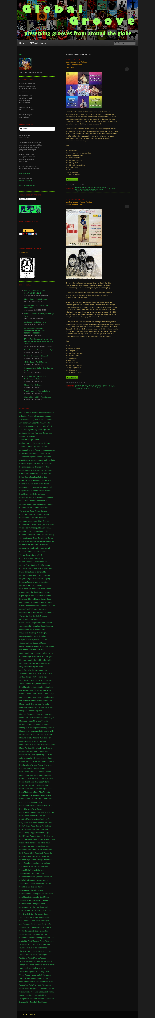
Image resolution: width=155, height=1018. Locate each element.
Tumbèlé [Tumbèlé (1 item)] (51, 965)
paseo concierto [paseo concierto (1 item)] (45, 775)
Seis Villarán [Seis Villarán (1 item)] (33, 900)
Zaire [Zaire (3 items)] (41, 992)
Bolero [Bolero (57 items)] (21, 477)
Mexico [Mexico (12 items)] (46, 731)
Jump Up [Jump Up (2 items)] (49, 680)
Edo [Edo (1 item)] (27, 592)
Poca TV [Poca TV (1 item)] (32, 799)
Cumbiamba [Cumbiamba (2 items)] (38, 558)
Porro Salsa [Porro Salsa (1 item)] (34, 816)
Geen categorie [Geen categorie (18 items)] (25, 619)
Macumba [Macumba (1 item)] (40, 697)
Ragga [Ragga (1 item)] (32, 833)
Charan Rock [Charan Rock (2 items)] (49, 524)
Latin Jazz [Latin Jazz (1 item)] (34, 690)
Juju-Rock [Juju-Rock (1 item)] (33, 680)
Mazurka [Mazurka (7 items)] (44, 707)
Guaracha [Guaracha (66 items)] (43, 640)
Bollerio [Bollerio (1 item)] (22, 484)
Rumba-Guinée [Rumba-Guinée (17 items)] (43, 856)
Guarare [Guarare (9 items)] (32, 650)
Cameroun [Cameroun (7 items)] (43, 504)
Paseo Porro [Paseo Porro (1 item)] (36, 778)
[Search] (125, 43)
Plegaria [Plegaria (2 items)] (32, 795)
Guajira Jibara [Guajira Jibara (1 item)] (24, 640)
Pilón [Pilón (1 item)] (41, 792)
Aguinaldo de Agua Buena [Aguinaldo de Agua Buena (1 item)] (29, 440)
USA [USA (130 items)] (43, 975)
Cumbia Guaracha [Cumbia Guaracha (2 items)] (26, 558)
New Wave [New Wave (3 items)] (23, 755)
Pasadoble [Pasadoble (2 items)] (35, 768)
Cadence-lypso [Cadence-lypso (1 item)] (41, 501)
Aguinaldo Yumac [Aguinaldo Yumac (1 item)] (41, 450)
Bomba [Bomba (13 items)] (46, 484)
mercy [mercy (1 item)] (51, 714)
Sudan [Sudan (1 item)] (37, 934)
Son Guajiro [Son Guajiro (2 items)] (33, 917)
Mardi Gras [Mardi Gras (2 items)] (30, 704)
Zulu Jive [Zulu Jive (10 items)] (37, 1002)
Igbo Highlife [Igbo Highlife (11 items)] (47, 660)
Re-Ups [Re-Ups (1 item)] (46, 833)
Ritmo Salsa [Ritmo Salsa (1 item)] (36, 850)
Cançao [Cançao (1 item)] (44, 511)
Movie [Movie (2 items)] (34, 741)
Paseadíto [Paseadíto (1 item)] (33, 772)
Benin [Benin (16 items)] (33, 470)
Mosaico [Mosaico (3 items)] (22, 741)
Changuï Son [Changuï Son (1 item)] (24, 524)
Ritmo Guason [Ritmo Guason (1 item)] (24, 846)
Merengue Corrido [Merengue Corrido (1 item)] (26, 724)
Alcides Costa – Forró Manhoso (35, 362)
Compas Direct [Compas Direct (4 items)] (31, 538)
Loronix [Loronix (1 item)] (45, 694)
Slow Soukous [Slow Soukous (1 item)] (24, 911)
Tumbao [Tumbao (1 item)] (38, 965)
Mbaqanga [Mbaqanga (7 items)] (23, 711)
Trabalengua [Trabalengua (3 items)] (42, 955)
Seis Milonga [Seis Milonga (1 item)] (44, 897)
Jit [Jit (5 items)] (47, 673)
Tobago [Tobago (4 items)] (45, 951)
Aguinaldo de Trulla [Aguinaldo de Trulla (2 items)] (43, 443)
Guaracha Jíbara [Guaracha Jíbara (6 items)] (25, 643)
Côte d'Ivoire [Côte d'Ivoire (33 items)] (31, 568)
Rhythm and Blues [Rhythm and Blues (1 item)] (41, 839)
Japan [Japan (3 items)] (41, 670)
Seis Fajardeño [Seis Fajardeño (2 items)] (37, 894)
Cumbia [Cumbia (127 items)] (29, 552)
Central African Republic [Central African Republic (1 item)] (28, 518)
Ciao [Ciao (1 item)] (46, 531)
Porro (77, 189)
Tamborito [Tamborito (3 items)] (23, 944)
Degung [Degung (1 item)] (47, 579)
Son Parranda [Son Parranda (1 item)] (36, 924)
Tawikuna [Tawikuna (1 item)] (22, 948)
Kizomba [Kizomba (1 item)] (46, 684)
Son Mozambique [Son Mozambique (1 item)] (42, 921)
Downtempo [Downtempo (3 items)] (39, 585)
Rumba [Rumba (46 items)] (34, 856)
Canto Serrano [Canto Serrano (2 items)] (35, 511)
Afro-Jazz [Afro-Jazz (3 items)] (32, 423)
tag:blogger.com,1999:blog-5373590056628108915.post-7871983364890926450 (35, 330)
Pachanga (97, 385)
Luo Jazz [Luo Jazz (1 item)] (32, 697)
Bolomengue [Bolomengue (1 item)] (38, 484)
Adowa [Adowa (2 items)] (36, 416)
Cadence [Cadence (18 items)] (32, 501)
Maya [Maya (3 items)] (38, 707)
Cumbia (84, 187)
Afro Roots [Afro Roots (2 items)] (23, 430)
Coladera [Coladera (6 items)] (22, 535)
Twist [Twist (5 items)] (44, 968)
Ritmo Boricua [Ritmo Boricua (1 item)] (35, 843)
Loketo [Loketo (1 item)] (39, 694)
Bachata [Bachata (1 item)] (51, 460)
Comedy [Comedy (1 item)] (51, 535)
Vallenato (93, 191)
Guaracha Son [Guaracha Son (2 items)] (39, 646)
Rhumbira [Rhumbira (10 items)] (30, 839)
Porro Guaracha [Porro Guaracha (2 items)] (38, 812)
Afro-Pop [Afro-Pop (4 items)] (33, 426)
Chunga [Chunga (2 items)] (35, 531)
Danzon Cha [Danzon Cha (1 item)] (41, 572)
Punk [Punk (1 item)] (50, 822)
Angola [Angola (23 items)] (31, 453)
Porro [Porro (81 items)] (25, 802)
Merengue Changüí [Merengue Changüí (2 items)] (40, 721)
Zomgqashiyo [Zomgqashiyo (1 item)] (24, 1002)
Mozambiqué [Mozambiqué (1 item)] (41, 741)
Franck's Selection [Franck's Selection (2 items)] (32, 609)
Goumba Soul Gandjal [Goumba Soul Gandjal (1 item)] (38, 626)
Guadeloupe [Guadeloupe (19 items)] (24, 629)
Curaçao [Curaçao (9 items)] (46, 565)
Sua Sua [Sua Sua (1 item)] (31, 934)
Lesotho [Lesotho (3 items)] (22, 694)
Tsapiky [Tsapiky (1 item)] (43, 961)
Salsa (81, 189)
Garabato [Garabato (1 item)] (36, 616)
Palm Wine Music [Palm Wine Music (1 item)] (39, 762)
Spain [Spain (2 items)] (37, 931)
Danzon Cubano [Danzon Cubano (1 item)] (25, 575)
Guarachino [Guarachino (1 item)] (23, 650)
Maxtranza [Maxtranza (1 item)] (32, 707)
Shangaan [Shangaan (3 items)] (36, 904)
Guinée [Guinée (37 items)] (44, 653)
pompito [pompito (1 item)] (45, 799)
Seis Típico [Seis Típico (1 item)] (23, 900)
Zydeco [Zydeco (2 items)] (44, 1002)
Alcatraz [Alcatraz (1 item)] (51, 450)
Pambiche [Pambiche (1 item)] (50, 762)
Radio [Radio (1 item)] (45, 829)
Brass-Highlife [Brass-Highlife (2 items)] (29, 494)
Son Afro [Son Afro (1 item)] (48, 911)
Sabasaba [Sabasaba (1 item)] (30, 863)
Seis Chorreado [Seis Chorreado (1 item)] (47, 883)
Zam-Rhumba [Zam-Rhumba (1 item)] (48, 992)
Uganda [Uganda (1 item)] (32, 972)
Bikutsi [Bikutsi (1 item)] (28, 474)
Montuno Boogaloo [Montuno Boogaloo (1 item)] (47, 734)
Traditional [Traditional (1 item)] (23, 958)
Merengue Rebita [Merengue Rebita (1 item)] (47, 728)
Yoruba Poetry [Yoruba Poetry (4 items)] (24, 992)
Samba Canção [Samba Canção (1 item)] (25, 873)
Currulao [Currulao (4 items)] (22, 568)
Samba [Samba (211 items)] (46, 867)
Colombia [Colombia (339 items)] (30, 535)
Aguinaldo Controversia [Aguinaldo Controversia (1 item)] (43, 433)
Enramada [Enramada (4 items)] (23, 599)
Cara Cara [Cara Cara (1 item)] (23, 514)
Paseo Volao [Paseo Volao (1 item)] (24, 785)
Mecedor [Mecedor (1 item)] (31, 711)
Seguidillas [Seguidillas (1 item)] (38, 877)
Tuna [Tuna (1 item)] (21, 968)
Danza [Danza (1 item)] (21, 572)
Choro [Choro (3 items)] (29, 531)
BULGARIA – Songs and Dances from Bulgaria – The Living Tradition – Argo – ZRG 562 (38, 341)
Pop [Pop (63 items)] (20, 802)
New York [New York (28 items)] (31, 755)
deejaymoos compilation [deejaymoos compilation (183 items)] (34, 579)
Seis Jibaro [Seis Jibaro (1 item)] (23, 897)
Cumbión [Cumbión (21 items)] (34, 565)
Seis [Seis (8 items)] (21, 880)
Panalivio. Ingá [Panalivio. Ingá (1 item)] (25, 765)
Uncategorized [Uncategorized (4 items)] (43, 972)
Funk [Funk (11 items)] (36, 613)
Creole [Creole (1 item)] (32, 548)
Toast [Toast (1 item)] (40, 951)
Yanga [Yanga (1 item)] (32, 988)
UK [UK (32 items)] (36, 972)
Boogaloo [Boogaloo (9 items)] (23, 491)
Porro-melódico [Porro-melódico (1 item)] (25, 806)
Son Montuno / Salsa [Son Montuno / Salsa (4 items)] (27, 921)
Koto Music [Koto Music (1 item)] (23, 687)
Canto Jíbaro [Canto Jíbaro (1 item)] (24, 511)
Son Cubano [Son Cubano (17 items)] (24, 917)
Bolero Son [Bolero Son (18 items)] (46, 480)
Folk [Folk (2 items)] (50, 602)
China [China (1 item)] (40, 528)
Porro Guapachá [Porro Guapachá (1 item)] (25, 812)
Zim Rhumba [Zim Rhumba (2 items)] (49, 999)
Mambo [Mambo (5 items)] (26, 701)
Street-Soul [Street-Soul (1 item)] (23, 934)
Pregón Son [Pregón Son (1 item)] (23, 822)
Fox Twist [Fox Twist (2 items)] (51, 606)
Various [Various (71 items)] (33, 978)
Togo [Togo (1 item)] (50, 951)
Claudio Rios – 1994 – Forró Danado (37, 397)
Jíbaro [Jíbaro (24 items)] (21, 684)
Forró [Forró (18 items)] (42, 606)
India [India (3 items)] (40, 663)
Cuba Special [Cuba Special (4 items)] (45, 548)
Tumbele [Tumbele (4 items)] (44, 965)
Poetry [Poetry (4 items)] (38, 799)
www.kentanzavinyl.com (27, 185)
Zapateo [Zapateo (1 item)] (36, 995)
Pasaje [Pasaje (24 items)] (42, 768)
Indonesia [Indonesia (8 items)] (46, 663)
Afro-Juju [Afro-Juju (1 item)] (39, 423)
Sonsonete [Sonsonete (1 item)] (23, 927)
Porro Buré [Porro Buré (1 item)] (48, 806)
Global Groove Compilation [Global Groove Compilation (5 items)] (29, 623)
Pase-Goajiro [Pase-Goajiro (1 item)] (24, 772)
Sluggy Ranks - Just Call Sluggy (35, 299)
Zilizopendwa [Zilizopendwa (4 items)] (24, 999)
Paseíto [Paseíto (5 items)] (32, 785)
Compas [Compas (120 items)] (22, 538)
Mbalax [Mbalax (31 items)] (50, 707)
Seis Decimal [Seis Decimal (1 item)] (38, 890)
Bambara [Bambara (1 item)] (48, 463)
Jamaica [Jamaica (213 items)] (35, 670)
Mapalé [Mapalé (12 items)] (49, 701)
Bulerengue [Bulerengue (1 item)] (39, 497)
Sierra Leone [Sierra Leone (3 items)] (24, 907)
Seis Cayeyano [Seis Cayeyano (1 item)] (42, 880)
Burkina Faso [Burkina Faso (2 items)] (49, 497)
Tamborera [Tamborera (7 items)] (49, 941)
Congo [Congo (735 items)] (50, 538)
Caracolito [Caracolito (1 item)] (31, 514)
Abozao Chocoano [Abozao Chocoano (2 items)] (39, 413)
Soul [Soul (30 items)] (51, 927)
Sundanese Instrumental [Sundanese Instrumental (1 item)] (28, 938)
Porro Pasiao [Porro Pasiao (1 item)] (24, 816)
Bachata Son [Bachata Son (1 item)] (40, 463)
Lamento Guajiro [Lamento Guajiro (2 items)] (34, 687)
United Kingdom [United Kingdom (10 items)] (25, 975)
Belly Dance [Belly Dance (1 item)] (46, 467)
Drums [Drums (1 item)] (33, 589)
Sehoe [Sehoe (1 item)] (45, 877)
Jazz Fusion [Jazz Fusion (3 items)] (23, 673)
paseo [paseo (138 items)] (21, 775)
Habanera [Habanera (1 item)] (34, 657)
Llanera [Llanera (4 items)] (29, 694)
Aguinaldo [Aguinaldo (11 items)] (46, 430)
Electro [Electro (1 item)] (33, 596)
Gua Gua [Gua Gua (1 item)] (32, 629)
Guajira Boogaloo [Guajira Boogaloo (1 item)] (25, 636)
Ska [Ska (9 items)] (37, 907)
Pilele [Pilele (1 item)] (36, 792)
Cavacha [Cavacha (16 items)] (46, 514)
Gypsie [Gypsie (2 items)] (50, 653)
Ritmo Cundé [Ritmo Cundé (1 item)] (45, 843)
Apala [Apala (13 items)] (48, 453)
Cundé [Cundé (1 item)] (40, 565)
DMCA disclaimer (25, 173)
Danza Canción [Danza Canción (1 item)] (30, 572)
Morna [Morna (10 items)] (50, 738)
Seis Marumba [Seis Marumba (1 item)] (33, 897)
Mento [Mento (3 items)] (37, 714)
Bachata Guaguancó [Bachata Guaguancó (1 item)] (27, 463)
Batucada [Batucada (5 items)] (30, 467)
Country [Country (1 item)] (35, 545)
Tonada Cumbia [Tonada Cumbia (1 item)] (31, 955)
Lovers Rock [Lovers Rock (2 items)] (24, 697)
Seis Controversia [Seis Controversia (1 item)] (26, 890)
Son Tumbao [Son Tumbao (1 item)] (33, 927)
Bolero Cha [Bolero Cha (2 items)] (42, 477)
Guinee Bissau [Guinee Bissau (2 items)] (36, 653)
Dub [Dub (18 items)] (38, 589)
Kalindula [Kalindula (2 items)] (28, 684)
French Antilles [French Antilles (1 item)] (25, 613)
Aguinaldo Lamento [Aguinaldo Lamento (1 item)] (40, 447)
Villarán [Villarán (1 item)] (50, 982)
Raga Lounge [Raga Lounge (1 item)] (24, 833)
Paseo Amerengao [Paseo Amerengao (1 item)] (31, 775)
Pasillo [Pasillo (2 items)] (38, 785)
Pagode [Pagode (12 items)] (22, 762)
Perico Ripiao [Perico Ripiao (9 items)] (42, 789)
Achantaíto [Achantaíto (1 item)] (23, 416)
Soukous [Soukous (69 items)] (46, 927)
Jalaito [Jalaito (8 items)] (40, 667)
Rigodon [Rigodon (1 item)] (51, 839)
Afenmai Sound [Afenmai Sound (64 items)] (25, 419)
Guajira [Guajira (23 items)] (44, 633)
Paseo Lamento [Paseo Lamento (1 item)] (25, 778)
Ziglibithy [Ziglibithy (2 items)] (42, 995)
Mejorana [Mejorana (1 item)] (38, 711)
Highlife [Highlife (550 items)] (50, 657)
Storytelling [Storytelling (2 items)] (44, 931)
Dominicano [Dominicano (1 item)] (44, 582)
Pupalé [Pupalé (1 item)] (44, 826)
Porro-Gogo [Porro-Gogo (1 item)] (42, 802)
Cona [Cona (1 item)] (40, 538)
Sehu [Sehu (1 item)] (50, 877)
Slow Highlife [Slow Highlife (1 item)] (44, 907)
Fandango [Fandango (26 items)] (31, 602)
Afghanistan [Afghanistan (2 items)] (35, 419)
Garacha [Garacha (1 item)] (43, 616)
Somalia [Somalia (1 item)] (38, 911)
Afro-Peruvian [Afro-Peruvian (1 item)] (24, 426)
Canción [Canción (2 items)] (22, 508)
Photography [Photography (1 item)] (29, 792)
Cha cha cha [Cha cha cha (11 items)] (24, 521)
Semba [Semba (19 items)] (22, 904)
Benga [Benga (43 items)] (27, 470)
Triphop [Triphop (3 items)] (37, 958)
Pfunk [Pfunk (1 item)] (21, 792)
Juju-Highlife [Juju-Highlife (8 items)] (24, 680)
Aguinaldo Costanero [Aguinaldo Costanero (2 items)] (27, 436)
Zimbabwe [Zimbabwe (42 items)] (34, 999)
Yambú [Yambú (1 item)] (26, 988)
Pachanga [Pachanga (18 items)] (49, 758)
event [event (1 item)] (21, 602)
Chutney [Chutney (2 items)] (41, 531)
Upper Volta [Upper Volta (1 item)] (36, 975)
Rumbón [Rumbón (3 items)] (22, 863)
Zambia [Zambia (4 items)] (22, 995)
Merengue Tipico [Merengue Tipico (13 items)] (37, 731)
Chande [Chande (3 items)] (46, 521)
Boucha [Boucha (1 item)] (47, 491)
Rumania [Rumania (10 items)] (27, 856)
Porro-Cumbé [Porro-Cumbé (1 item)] (32, 802)
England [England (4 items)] (47, 596)
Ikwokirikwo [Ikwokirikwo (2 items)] (33, 663)
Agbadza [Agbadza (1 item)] (31, 430)
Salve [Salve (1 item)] (31, 867)
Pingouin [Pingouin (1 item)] (46, 792)
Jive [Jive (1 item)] (50, 673)
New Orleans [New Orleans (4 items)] (47, 748)
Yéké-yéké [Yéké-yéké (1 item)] (35, 992)
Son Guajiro (99, 189)
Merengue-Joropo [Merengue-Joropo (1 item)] (26, 721)
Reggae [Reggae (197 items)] (33, 836)
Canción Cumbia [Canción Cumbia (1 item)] (32, 508)
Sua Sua (103, 387)
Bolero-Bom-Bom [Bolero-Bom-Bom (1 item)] (31, 477)
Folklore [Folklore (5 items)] (36, 606)
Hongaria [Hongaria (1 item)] (22, 660)
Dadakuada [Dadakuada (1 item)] (40, 568)
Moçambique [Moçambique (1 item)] (24, 745)
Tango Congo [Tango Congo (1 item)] (37, 944)
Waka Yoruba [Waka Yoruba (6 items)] (37, 985)
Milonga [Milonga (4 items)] (22, 734)
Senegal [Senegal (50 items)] (28, 904)
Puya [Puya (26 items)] (21, 829)
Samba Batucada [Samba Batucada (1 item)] (36, 870)
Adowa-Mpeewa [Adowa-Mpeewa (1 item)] (45, 416)
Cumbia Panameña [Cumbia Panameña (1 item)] (40, 562)
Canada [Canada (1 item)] (50, 504)
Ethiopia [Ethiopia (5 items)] (31, 599)
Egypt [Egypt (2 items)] (41, 592)
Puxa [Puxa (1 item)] (49, 826)
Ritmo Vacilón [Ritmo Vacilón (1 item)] (46, 850)
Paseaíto (78, 387)
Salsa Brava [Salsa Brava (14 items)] (23, 867)
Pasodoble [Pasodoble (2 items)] (45, 785)
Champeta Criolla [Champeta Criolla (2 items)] (35, 521)
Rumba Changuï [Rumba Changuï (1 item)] (37, 860)
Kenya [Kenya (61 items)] (34, 684)
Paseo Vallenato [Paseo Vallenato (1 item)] (44, 782)
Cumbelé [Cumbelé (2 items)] (22, 552)
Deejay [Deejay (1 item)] (22, 579)
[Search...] (37, 129)
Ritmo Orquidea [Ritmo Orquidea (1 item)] (25, 850)
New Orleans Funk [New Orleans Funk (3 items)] (26, 751)
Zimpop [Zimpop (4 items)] (41, 999)
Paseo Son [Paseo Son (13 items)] (33, 782)
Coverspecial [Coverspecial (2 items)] (24, 548)
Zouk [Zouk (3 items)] (32, 1002)
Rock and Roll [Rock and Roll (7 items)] (29, 853)
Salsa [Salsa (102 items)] (36, 863)
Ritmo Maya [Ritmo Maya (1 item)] (35, 846)
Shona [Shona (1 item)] (42, 904)
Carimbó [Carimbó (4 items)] (39, 514)
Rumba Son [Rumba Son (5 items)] (47, 860)
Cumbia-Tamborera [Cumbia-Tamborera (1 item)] (40, 552)
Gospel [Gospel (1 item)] (27, 626)
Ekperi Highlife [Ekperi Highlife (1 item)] (24, 596)
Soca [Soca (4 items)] (32, 911)
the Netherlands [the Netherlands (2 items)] (41, 948)
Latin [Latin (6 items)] (28, 690)
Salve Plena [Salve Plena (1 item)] (38, 867)
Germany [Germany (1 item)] (34, 619)
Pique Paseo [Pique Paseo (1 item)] (24, 795)
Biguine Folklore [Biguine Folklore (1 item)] (47, 470)
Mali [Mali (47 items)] (21, 701)
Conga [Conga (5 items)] (44, 538)
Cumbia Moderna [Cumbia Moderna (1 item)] (25, 562)
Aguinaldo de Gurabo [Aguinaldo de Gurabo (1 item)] (27, 443)
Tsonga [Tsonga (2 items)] (49, 961)
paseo (104, 187)
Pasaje (104, 385)
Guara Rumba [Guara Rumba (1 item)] (24, 653)
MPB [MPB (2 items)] (31, 745)
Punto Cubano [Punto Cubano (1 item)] (24, 826)
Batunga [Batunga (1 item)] (38, 467)
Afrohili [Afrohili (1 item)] (49, 426)
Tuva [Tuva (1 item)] (40, 968)
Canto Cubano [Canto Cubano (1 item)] (44, 508)
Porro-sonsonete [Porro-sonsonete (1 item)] (37, 806)
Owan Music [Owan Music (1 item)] (40, 758)
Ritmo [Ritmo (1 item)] (27, 843)
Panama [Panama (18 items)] (34, 765)
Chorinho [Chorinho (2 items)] (22, 531)
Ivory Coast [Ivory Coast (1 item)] (23, 667)
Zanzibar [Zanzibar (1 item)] (28, 995)
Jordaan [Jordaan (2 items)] (22, 677)
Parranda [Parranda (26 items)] (47, 765)
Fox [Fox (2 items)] (45, 606)
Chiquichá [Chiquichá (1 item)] (46, 528)
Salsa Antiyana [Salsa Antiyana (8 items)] (44, 863)
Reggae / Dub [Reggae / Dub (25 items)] (41, 836)
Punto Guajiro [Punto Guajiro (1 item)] (36, 826)
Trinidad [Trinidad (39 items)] (31, 958)
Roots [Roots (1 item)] (21, 856)
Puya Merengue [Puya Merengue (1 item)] (30, 829)
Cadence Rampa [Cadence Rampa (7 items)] (25, 504)
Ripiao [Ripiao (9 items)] (21, 843)
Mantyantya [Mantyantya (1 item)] (41, 701)
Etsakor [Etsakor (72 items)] (37, 599)
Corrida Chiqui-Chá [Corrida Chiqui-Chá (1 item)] (46, 541)
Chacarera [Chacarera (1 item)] (42, 518)
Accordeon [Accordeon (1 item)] (50, 413)
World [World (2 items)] (21, 988)
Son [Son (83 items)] (43, 911)
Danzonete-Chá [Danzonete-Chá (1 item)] (38, 575)
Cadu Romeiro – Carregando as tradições (39, 350)
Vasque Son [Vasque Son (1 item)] (34, 982)
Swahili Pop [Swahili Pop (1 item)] (49, 938)
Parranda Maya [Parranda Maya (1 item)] (25, 768)
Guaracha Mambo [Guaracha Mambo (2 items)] (39, 643)
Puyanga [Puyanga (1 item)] (39, 829)
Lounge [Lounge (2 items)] (51, 694)
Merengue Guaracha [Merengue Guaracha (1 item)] (41, 724)
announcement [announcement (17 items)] (40, 453)
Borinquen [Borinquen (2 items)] (31, 491)
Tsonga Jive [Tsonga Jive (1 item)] (23, 965)
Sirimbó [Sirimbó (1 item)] (32, 907)
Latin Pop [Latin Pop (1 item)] (42, 690)
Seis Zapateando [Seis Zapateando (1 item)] (44, 900)
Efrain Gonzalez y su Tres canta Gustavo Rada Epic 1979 (76, 64)
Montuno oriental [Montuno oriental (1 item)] (25, 738)
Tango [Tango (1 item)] (29, 944)
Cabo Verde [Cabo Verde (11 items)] (23, 501)
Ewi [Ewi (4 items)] (25, 602)
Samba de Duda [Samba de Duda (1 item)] (37, 873)
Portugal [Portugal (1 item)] (42, 816)
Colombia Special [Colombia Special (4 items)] (40, 535)
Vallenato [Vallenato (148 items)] (22, 978)
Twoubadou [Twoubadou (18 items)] (23, 972)
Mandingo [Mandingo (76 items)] (33, 701)
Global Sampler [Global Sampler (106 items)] (46, 623)
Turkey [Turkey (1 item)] (35, 968)
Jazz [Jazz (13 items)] (45, 670)
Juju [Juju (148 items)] (45, 677)
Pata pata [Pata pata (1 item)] (33, 789)
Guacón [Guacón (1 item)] (50, 626)
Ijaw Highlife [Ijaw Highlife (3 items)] (23, 663)
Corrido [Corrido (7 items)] (22, 545)
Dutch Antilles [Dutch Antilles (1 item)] (46, 589)
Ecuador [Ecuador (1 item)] (22, 592)
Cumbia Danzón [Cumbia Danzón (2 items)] (25, 555)
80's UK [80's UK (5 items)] (22, 413)
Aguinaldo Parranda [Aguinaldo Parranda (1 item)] (26, 450)
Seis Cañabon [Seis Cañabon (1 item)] (24, 883)
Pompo (84, 387)
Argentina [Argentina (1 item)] (33, 457)
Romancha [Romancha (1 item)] (48, 853)
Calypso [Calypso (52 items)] (36, 504)
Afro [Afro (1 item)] (42, 419)
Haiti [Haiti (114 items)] (40, 657)
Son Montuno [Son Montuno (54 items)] (44, 917)
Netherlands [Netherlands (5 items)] (37, 748)
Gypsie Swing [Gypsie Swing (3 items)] (24, 657)
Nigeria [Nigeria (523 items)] (38, 755)
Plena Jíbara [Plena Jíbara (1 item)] (24, 799)
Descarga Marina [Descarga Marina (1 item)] (33, 582)
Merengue (91, 187)
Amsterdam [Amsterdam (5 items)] (23, 453)
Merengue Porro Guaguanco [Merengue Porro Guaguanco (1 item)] (30, 728)
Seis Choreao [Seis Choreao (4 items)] (36, 883)
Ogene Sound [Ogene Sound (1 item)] (46, 755)
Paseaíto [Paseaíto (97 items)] (41, 772)
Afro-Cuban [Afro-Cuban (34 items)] (23, 423)
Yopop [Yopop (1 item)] (37, 988)
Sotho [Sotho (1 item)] (40, 927)
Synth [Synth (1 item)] (21, 941)
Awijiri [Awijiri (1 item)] (46, 460)
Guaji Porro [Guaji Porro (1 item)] (36, 633)
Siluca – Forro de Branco (33, 385)
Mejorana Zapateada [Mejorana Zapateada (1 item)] (27, 714)
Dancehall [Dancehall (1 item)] (49, 568)
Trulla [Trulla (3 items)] (38, 961)
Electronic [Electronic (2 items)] (40, 596)
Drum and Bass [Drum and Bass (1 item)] (25, 589)
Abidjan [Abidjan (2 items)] (28, 413)
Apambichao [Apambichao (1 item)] (24, 457)
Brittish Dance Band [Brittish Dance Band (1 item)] (26, 497)
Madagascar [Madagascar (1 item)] (49, 697)
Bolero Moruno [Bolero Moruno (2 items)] (36, 480)
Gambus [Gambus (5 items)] (29, 616)
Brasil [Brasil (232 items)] (21, 494)
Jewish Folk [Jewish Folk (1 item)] (41, 673)
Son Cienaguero (89, 189)
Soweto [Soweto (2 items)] (32, 931)
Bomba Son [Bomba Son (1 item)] (37, 487)
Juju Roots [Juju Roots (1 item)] (41, 680)
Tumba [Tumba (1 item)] (31, 965)
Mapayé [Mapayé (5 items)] (22, 704)
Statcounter (23, 252)
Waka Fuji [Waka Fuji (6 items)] (28, 985)
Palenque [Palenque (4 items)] (29, 762)
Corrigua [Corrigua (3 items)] (28, 545)
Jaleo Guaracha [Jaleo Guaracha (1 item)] (25, 670)
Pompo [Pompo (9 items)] (50, 799)
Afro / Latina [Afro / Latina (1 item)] (41, 426)
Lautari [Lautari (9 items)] (48, 690)
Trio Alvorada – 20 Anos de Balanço (37, 391)
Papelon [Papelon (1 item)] (41, 765)
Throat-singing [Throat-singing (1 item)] (24, 951)
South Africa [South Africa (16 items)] (24, 931)
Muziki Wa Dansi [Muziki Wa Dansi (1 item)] (25, 748)
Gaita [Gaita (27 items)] (52, 613)
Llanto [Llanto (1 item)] (34, 694)
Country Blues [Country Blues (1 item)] (44, 545)
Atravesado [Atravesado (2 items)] (47, 457)
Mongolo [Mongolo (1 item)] (29, 734)
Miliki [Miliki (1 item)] (52, 731)
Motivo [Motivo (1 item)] (28, 741)
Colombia (78, 187)
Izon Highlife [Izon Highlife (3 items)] (33, 667)
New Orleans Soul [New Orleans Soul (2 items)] (41, 751)
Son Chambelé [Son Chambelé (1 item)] (25, 914)
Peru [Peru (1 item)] (49, 789)
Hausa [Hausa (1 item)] (44, 657)
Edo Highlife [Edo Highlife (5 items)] (34, 592)
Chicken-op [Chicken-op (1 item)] (23, 528)
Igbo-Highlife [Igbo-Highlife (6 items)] (38, 660)
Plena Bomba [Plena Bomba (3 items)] (46, 795)
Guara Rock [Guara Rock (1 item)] (39, 650)
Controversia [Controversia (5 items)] (34, 541)
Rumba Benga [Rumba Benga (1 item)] (24, 860)
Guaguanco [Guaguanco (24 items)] (40, 629)
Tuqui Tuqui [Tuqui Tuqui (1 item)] (28, 968)
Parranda (98, 187)
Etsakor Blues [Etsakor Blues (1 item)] (45, 599)
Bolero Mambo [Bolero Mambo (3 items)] (24, 480)
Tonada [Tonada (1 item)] (22, 955)
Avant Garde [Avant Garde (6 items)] (24, 460)
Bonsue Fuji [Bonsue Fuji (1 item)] (47, 487)
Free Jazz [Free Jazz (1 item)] (43, 609)
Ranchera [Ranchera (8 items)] (39, 833)
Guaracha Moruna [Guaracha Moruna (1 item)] (26, 646)
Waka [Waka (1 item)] (21, 985)
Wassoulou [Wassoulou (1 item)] (47, 985)
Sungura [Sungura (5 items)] (41, 938)
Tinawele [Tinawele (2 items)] (34, 951)
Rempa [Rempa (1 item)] (50, 836)
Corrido (84, 385)
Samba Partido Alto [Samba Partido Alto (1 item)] (26, 877)
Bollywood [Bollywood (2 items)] (29, 484)
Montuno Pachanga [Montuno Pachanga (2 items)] (39, 738)
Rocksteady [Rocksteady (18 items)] (39, 853)
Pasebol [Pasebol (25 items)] (48, 772)
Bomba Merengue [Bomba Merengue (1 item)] (26, 487)
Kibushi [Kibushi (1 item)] (40, 684)
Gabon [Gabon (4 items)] (40, 613)
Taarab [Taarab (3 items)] (42, 941)
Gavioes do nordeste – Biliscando (36, 356)
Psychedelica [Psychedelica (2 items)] (34, 822)
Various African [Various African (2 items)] (42, 978)
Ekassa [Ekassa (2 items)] (47, 592)
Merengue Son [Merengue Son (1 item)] (25, 731)
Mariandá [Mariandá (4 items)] (45, 704)
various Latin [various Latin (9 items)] (24, 982)
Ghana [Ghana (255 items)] (41, 619)
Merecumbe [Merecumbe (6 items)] (23, 718)
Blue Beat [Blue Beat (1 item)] (35, 474)
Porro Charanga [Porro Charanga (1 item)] (25, 809)
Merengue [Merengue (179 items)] (50, 718)
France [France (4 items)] (22, 609)
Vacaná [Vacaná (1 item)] (48, 975)
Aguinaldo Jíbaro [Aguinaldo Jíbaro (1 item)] (25, 447)
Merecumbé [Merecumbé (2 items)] (33, 718)
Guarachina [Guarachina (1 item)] (49, 646)
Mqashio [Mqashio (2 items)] (37, 745)
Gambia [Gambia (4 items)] (22, 616)
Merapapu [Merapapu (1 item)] (44, 714)
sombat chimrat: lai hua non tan (35, 322)
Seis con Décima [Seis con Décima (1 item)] (37, 887)
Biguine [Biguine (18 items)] (38, 470)
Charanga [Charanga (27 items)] (40, 524)
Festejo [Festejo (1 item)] (38, 602)
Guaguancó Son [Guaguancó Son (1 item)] (25, 633)
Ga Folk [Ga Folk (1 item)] (47, 613)
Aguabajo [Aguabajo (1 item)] (38, 430)
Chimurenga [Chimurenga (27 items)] (33, 528)
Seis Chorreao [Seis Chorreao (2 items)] (24, 887)
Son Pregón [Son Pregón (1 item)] (46, 924)
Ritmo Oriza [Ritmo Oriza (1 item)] (44, 846)
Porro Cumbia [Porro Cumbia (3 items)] (37, 809)
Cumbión (91, 385)
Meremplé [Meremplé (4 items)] (42, 718)
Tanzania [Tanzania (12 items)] (46, 944)
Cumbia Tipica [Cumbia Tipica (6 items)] (24, 565)
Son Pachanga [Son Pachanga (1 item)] (25, 924)
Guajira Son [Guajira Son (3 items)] (34, 640)
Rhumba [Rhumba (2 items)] (22, 839)
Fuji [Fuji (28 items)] (32, 613)
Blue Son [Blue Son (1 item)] (47, 474)
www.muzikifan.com (25, 180)
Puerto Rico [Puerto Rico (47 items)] (43, 822)
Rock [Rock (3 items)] (21, 853)
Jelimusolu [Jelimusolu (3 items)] (33, 673)
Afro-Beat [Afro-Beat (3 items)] (48, 419)
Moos (21, 55)
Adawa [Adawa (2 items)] (30, 416)
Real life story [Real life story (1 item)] (24, 836)
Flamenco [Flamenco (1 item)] (45, 602)
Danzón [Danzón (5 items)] (47, 575)
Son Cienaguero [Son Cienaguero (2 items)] (37, 914)
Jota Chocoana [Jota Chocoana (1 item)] (37, 677)
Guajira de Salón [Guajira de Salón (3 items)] (39, 636)
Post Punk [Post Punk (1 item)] (40, 819)
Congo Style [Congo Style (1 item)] (24, 541)
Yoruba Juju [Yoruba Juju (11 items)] (50, 988)
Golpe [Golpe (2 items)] (21, 626)
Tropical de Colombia (82, 191)
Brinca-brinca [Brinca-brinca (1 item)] (40, 494)
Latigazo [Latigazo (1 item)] (22, 690)
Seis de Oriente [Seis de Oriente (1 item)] (25, 894)
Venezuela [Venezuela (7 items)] (43, 982)
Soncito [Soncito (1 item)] (46, 914)
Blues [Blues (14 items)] (41, 474)
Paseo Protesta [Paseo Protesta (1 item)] (47, 778)
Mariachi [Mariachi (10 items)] (38, 704)
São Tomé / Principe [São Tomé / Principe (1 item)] (31, 941)
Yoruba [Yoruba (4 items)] (43, 988)
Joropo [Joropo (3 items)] (28, 677)
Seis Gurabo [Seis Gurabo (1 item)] (48, 894)
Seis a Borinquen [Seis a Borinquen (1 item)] (29, 880)
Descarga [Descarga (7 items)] (23, 582)
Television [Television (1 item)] (30, 948)
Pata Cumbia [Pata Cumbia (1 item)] (24, 789)
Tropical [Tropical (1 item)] (43, 958)
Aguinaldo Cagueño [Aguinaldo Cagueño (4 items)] (26, 433)
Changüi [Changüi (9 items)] (33, 524)
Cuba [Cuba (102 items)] (37, 548)
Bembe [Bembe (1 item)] (22, 470)
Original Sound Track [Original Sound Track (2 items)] (27, 758)
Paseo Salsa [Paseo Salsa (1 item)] (24, 782)
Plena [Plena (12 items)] (38, 795)
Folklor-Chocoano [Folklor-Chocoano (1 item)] (26, 606)
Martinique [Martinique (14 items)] (23, 707)
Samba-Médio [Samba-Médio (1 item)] (24, 870)
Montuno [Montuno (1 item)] (36, 734)
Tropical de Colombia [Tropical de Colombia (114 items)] (27, 961)
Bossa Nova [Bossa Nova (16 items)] (39, 491)
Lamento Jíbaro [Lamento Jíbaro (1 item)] (47, 687)
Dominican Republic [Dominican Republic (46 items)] (27, 585)
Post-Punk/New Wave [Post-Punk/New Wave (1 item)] (27, 819)
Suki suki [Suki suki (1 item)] (44, 934)
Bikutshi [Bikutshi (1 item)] (22, 474)
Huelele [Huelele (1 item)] (29, 660)
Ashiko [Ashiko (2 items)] (39, 457)
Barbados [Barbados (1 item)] (23, 467)
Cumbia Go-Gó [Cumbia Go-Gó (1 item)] (37, 555)
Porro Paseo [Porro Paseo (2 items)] (49, 812)
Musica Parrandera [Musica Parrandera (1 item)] (48, 745)
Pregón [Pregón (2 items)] (47, 819)
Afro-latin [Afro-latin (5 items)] (46, 423)
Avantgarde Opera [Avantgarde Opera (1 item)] (36, 460)
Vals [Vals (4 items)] (28, 978)
